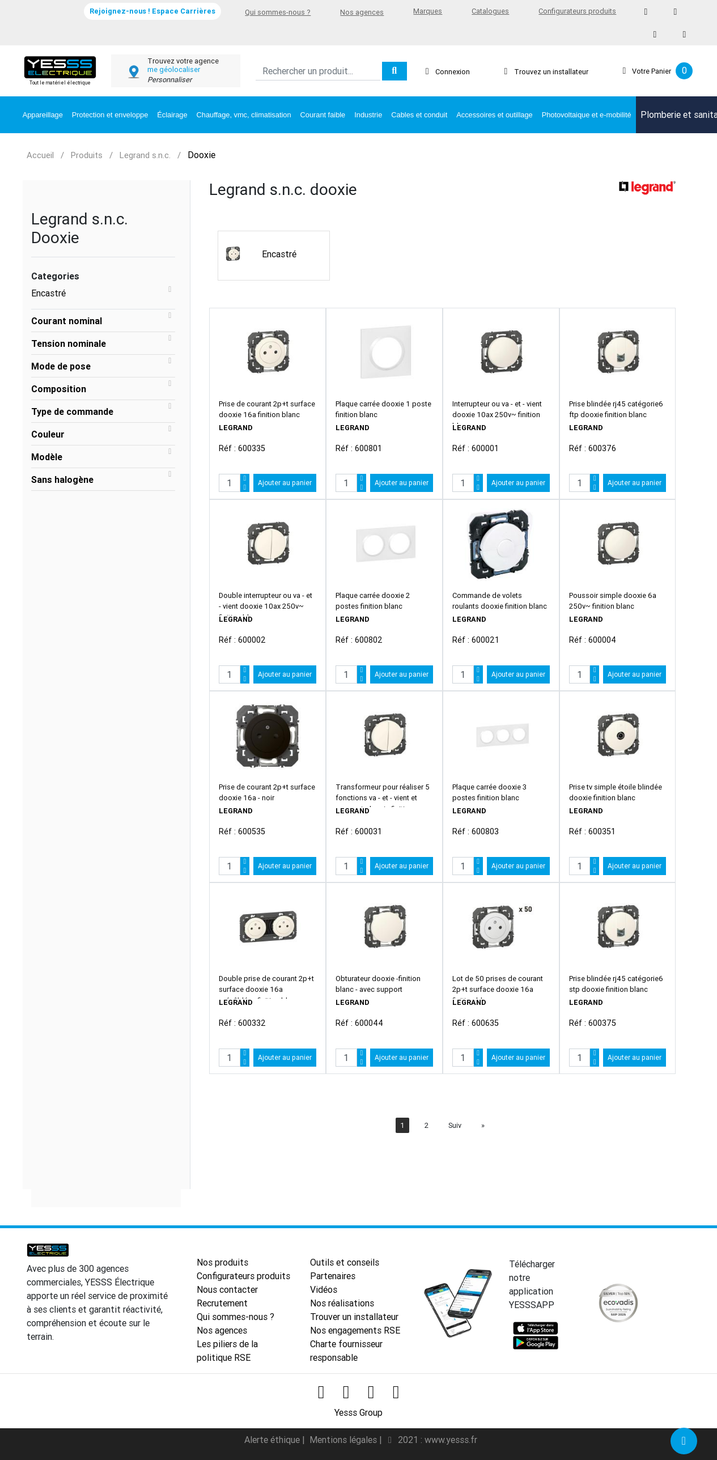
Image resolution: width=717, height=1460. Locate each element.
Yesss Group (358, 1412)
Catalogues (490, 11)
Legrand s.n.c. (145, 155)
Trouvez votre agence (183, 61)
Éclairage (172, 115)
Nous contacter (227, 1289)
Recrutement (222, 1303)
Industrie (368, 115)
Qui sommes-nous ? (278, 12)
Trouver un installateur (354, 1316)
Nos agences (362, 12)
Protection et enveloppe (110, 115)
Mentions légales (344, 1439)
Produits (87, 155)
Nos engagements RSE (355, 1330)
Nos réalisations (342, 1303)
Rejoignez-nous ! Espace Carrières (152, 11)
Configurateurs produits (577, 11)
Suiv (454, 1125)
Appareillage (43, 115)
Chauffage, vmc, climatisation (244, 115)
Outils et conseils (344, 1262)
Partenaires (332, 1275)
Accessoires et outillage (494, 115)
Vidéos (323, 1289)
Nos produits (222, 1262)
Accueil (40, 155)
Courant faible (323, 115)
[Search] (318, 71)
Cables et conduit (419, 115)
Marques (427, 11)
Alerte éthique (273, 1439)
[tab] (103, 320)
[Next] (483, 1125)
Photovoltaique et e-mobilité (586, 115)
